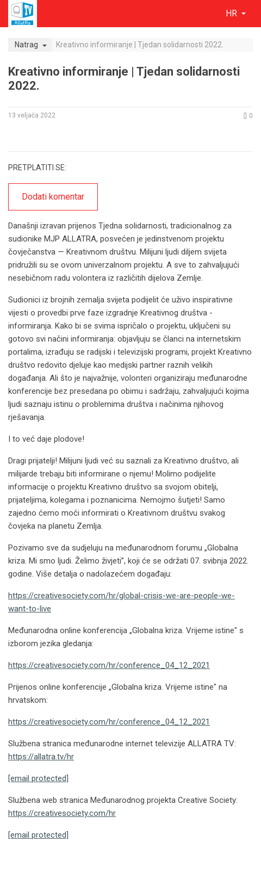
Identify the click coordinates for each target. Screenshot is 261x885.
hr (232, 13)
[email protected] (38, 778)
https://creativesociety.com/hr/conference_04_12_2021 (109, 665)
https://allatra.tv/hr (41, 757)
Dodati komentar (53, 196)
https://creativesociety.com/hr (62, 813)
